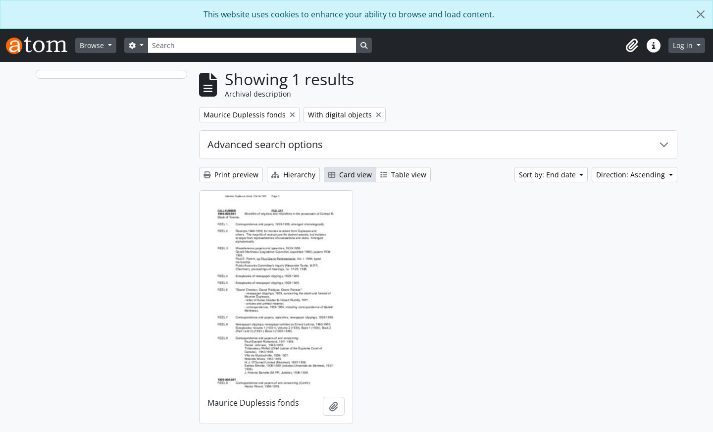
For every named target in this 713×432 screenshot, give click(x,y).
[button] (632, 45)
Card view (350, 174)
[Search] (252, 45)
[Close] (701, 14)
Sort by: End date (548, 174)
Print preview (231, 174)
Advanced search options (265, 144)
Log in (684, 45)
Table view (403, 174)
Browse (93, 45)
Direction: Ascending (631, 174)
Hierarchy (293, 174)
